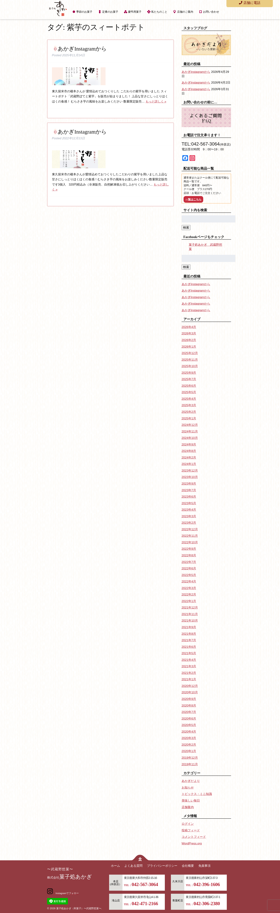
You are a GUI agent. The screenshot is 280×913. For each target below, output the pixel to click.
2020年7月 (189, 712)
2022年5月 (189, 575)
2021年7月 (189, 640)
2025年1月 (189, 418)
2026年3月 (189, 333)
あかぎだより (191, 781)
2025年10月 (190, 366)
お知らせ (188, 787)
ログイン (188, 824)
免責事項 (204, 865)
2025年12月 (190, 353)
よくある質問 (133, 865)
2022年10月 (190, 542)
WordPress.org (192, 843)
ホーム (115, 865)
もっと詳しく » (156, 101)
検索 (186, 227)
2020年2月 (189, 744)
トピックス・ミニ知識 (197, 794)
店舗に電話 (249, 3)
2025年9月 (189, 372)
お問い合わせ (211, 11)
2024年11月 (190, 431)
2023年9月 (189, 483)
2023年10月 (190, 477)
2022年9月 (189, 549)
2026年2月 (189, 340)
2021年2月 (189, 673)
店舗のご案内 (185, 11)
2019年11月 (190, 764)
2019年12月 (190, 757)
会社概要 (188, 865)
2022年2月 (189, 594)
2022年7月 (189, 562)
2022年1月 (189, 601)
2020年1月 (189, 751)
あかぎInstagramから (82, 49)
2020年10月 (190, 692)
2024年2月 (189, 457)
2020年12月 (190, 686)
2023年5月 (189, 503)
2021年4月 (189, 660)
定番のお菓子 (110, 11)
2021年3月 (189, 666)
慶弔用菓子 (134, 11)
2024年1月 (189, 464)
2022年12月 (190, 529)
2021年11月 (190, 614)
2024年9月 (189, 444)
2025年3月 (189, 405)
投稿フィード (191, 830)
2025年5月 (189, 392)
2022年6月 (189, 568)
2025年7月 (189, 379)
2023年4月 (189, 509)
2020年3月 (189, 738)
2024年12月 (190, 425)
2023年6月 (189, 496)
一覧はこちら (193, 199)
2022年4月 (189, 581)
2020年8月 (189, 705)
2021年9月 (189, 627)
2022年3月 (189, 588)
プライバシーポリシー (162, 865)
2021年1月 (189, 679)
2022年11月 (190, 535)
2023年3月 (189, 516)
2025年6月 (189, 385)
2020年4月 (189, 731)
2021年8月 (189, 634)
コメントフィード (194, 837)
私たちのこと (159, 11)
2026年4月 (189, 327)
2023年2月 (189, 522)
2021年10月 (190, 620)
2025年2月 (189, 412)
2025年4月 (189, 399)
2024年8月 (189, 451)
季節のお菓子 (84, 11)
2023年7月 (189, 490)
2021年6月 (189, 647)
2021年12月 (190, 607)
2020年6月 (189, 718)
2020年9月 (189, 699)
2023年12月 (190, 470)
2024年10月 (190, 438)
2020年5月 (189, 725)
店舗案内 (188, 807)
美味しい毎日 (191, 800)
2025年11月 (190, 359)
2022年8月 (189, 555)
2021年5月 (189, 653)
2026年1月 (189, 346)
